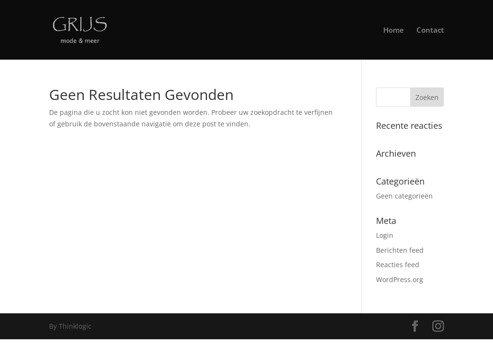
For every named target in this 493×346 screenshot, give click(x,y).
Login (384, 235)
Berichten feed (400, 250)
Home (393, 30)
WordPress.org (399, 279)
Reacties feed (397, 264)
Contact (430, 30)
